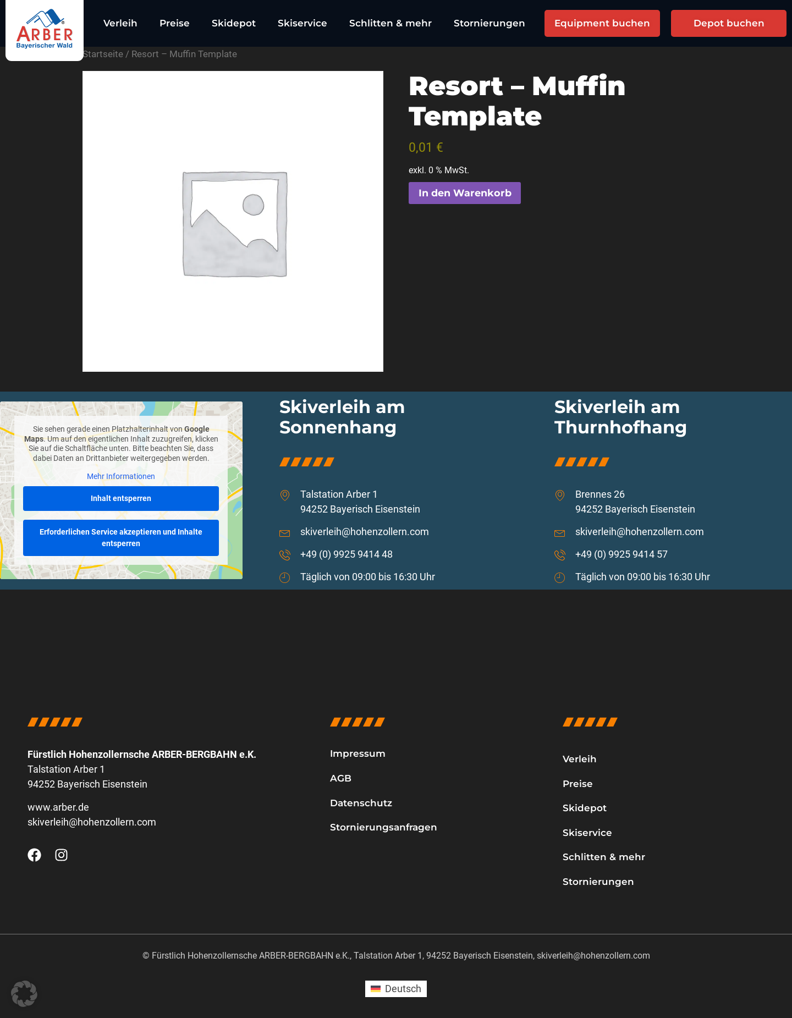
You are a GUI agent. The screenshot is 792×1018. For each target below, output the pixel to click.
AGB (340, 778)
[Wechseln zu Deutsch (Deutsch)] (395, 989)
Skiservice (302, 23)
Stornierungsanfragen (383, 827)
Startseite (102, 54)
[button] (24, 994)
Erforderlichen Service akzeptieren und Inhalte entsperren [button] (121, 537)
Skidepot (234, 23)
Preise (175, 23)
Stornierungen (489, 23)
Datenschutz (361, 802)
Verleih (120, 23)
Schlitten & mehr (390, 23)
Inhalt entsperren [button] (121, 498)
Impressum (358, 753)
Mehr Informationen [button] (121, 476)
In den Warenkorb (465, 193)
